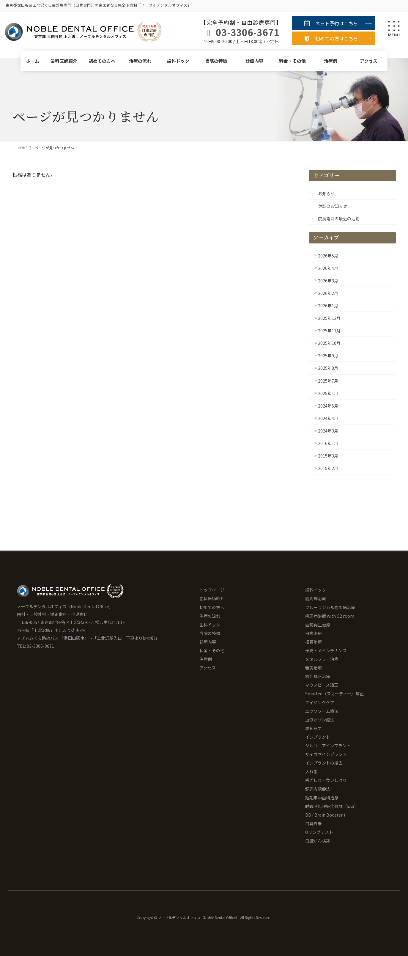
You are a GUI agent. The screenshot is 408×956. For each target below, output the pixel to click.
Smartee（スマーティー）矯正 (334, 693)
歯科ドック (178, 61)
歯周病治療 (315, 598)
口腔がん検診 (317, 841)
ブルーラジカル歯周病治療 (330, 607)
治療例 (330, 61)
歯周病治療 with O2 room (329, 616)
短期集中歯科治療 (321, 798)
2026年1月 (328, 306)
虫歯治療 (313, 633)
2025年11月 (329, 331)
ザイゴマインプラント (326, 754)
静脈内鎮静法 (317, 789)
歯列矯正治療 (317, 676)
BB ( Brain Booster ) (325, 815)
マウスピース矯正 (321, 685)
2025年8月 (328, 368)
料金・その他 (292, 61)
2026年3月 (328, 281)
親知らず (313, 728)
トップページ (211, 590)
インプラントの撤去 (324, 763)
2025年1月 (328, 393)
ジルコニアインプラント (328, 746)
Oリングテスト (319, 832)
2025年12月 (329, 318)
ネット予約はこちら (336, 23)
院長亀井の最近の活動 (339, 218)
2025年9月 (328, 355)
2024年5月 (328, 406)
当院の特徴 (216, 61)
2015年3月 (328, 456)
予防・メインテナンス (326, 650)
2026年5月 (328, 256)
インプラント (317, 737)
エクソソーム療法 (321, 711)
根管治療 (313, 642)
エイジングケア (319, 702)
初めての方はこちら (336, 38)
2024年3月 (328, 431)
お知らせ (326, 193)
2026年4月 (328, 268)
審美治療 (313, 668)
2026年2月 (328, 293)
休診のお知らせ (332, 206)
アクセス (368, 61)
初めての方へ (102, 61)
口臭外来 (313, 823)
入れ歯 (311, 771)
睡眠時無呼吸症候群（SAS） (331, 806)
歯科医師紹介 (64, 61)
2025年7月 (328, 381)
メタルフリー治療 (321, 659)
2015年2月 (328, 468)
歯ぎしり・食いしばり (326, 780)
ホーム (32, 61)
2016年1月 (328, 443)
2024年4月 (328, 418)
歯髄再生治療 (317, 625)
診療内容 (254, 61)
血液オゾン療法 (319, 720)
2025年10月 (329, 343)
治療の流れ (140, 61)
